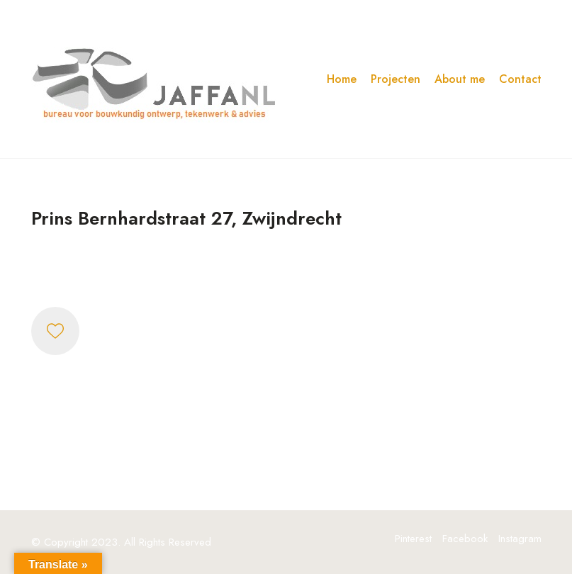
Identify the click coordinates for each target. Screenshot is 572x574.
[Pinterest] (413, 538)
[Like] (55, 331)
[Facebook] (465, 538)
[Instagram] (520, 538)
